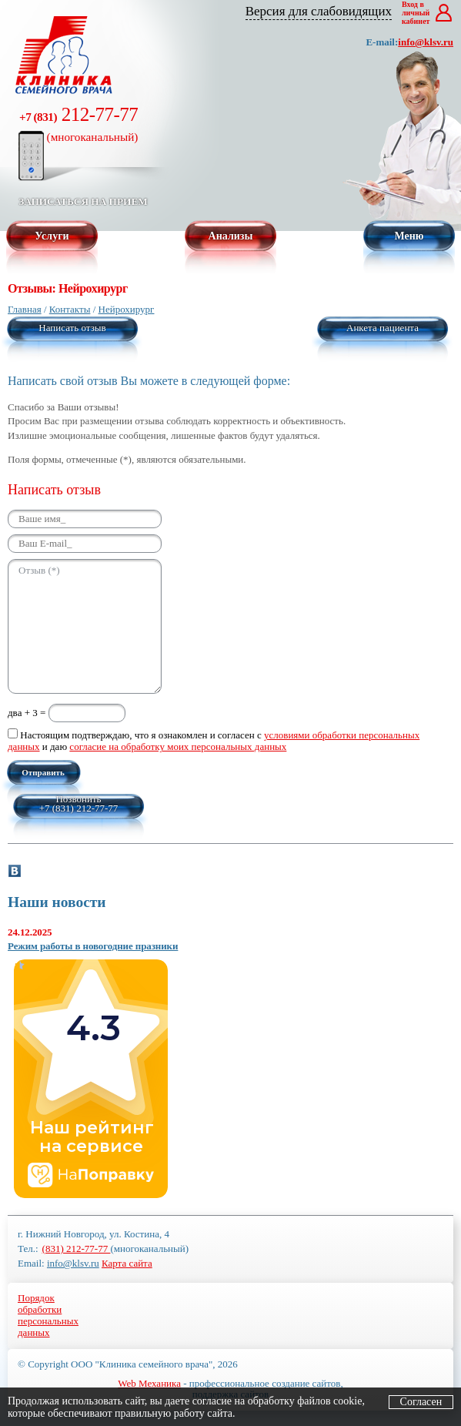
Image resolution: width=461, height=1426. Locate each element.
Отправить (43, 772)
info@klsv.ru (425, 42)
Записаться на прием (83, 201)
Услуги (51, 236)
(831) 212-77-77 (76, 1248)
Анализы (231, 236)
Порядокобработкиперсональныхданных (48, 1315)
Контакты (70, 309)
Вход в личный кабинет (415, 12)
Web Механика (149, 1383)
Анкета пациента (382, 327)
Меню (408, 236)
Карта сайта (127, 1263)
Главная (25, 309)
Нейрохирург (127, 309)
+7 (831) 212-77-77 (79, 808)
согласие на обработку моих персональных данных (177, 746)
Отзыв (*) (85, 626)
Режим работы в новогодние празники (93, 946)
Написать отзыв (71, 327)
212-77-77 (78, 123)
